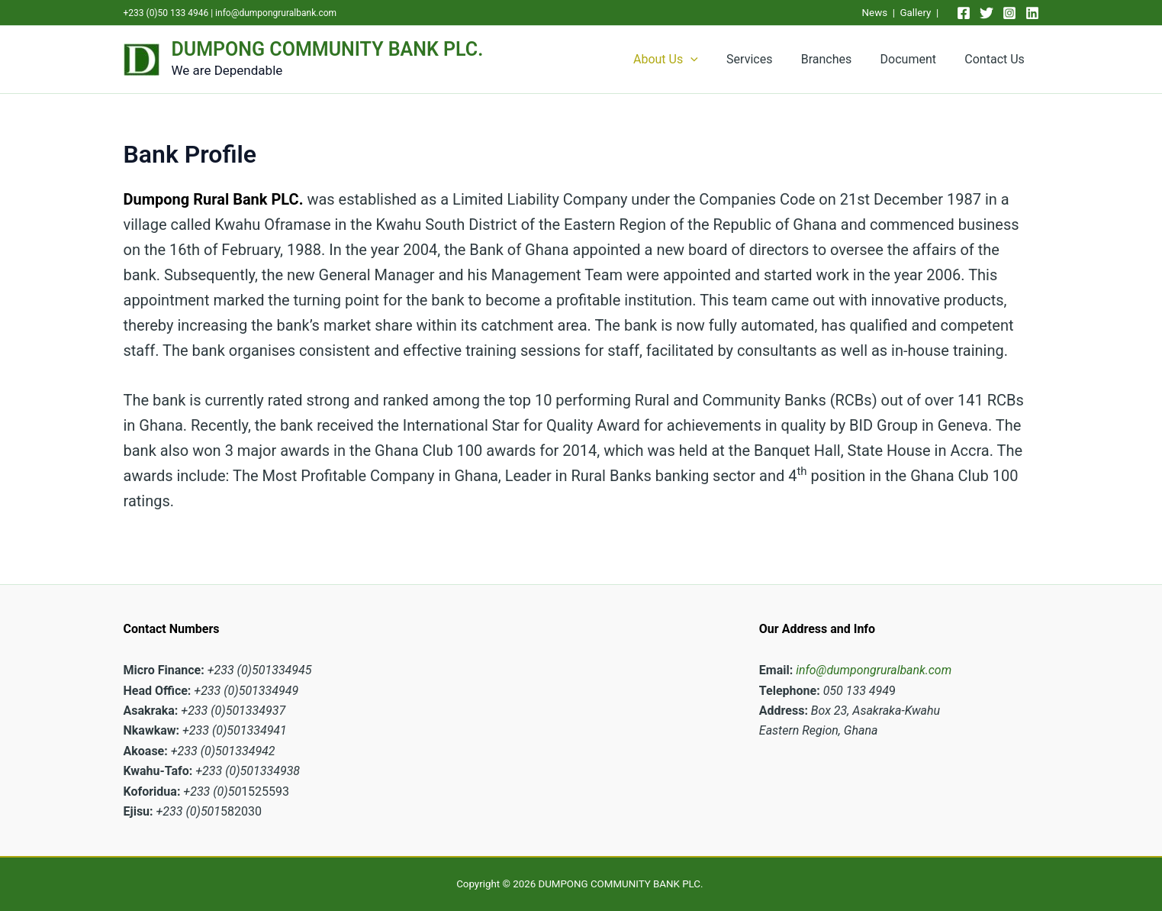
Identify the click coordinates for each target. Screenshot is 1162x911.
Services (764, 59)
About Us (684, 59)
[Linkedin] (1032, 13)
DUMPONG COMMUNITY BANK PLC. (328, 49)
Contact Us (997, 59)
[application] (708, 59)
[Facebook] (963, 13)
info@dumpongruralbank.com (275, 13)
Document (914, 59)
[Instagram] (1009, 13)
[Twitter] (986, 13)
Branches (836, 59)
